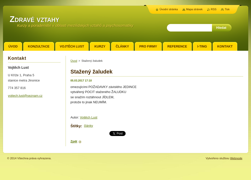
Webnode (236, 158)
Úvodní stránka (168, 9)
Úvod (74, 60)
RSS (213, 9)
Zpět (74, 141)
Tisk (227, 9)
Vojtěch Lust (88, 117)
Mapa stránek (194, 9)
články (88, 126)
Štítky (76, 126)
